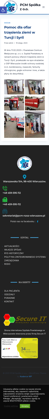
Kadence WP (26, 376)
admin (11, 43)
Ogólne (7, 23)
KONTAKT (9, 301)
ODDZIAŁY (9, 294)
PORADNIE (9, 298)
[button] (3, 10)
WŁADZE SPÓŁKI (12, 249)
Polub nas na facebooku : (24, 221)
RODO (7, 264)
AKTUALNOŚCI (11, 246)
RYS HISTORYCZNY (14, 253)
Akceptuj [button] (24, 406)
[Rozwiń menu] (43, 7)
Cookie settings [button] (11, 406)
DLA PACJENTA (12, 291)
